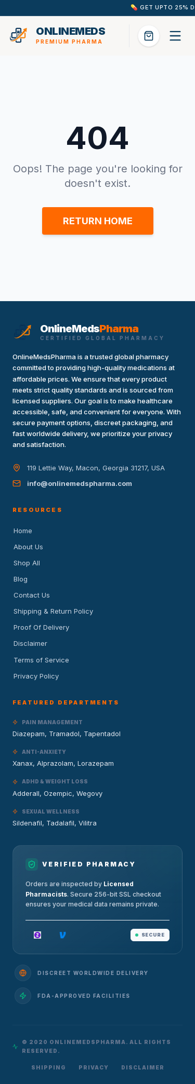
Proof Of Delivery (40, 627)
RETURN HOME (98, 220)
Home (22, 530)
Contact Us (31, 595)
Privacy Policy (35, 676)
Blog (20, 579)
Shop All (26, 563)
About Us (27, 547)
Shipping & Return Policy (52, 611)
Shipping (48, 1067)
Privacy (94, 1067)
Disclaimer (29, 643)
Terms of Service (40, 660)
